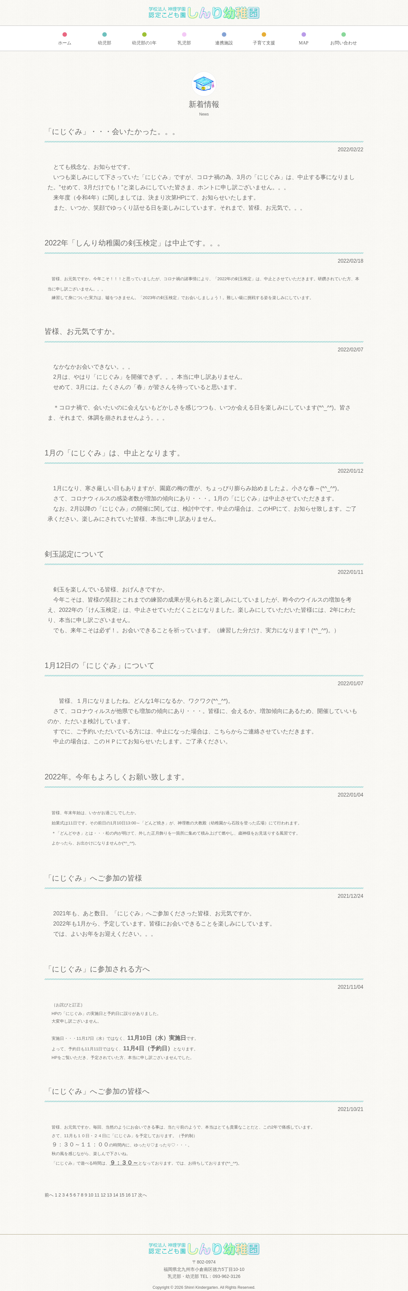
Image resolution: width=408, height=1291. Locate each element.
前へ (49, 1194)
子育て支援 (264, 43)
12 (103, 1194)
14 (115, 1194)
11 (97, 1194)
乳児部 (184, 43)
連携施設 (224, 43)
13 (109, 1194)
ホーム (64, 43)
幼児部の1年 (144, 43)
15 (121, 1194)
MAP (303, 43)
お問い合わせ (343, 43)
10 (90, 1194)
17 (134, 1194)
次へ (142, 1194)
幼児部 (104, 43)
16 (128, 1194)
